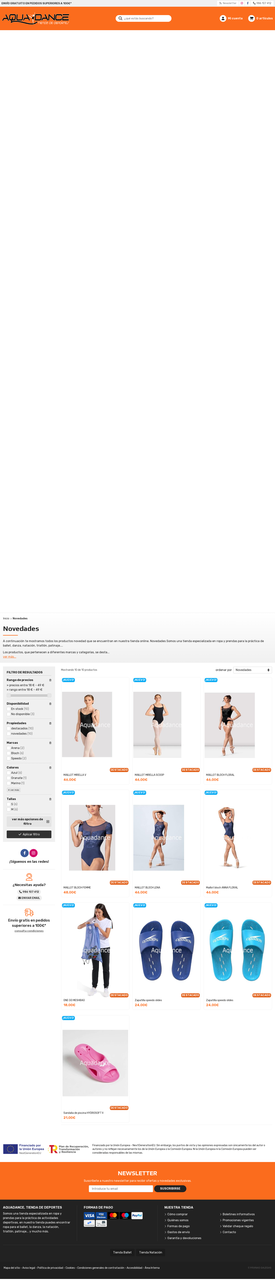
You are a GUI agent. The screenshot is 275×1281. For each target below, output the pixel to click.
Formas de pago (178, 1226)
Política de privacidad (50, 1267)
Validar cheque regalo (238, 1226)
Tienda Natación (150, 1252)
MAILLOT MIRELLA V (74, 775)
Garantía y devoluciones (184, 1238)
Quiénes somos (177, 1220)
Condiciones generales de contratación (100, 1267)
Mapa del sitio (12, 1267)
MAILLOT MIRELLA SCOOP (149, 775)
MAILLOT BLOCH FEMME (77, 887)
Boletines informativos (239, 1214)
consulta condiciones (29, 931)
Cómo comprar (177, 1214)
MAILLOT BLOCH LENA (147, 887)
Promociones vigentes (238, 1220)
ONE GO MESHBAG (74, 1000)
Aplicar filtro (31, 834)
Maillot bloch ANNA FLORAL (222, 887)
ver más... (9, 656)
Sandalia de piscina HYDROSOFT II (83, 1113)
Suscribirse (170, 1188)
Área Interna (152, 1267)
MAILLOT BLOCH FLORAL (220, 775)
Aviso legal (28, 1267)
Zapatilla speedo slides (148, 1000)
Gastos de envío (178, 1232)
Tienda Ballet (122, 1252)
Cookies (70, 1267)
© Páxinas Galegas (259, 1267)
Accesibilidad (134, 1267)
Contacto (229, 1232)
